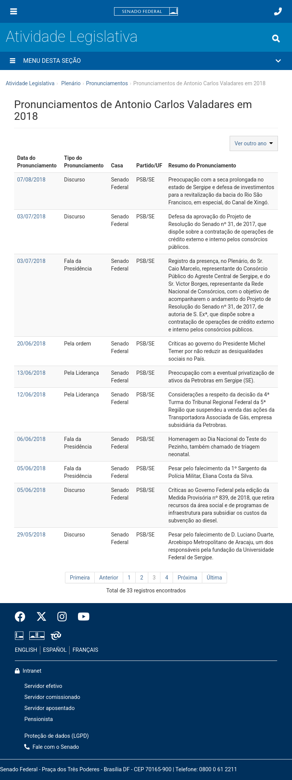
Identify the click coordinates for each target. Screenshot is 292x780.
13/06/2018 (31, 373)
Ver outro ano (254, 143)
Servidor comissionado (52, 697)
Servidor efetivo (43, 686)
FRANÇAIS (85, 650)
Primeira (80, 578)
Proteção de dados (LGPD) (56, 736)
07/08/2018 (31, 180)
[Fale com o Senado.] (278, 11)
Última (214, 578)
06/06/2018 (31, 439)
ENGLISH (26, 650)
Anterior (108, 578)
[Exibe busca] (276, 38)
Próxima (187, 578)
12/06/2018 (31, 395)
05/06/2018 (31, 468)
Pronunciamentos (107, 83)
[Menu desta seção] (12, 61)
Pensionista (38, 719)
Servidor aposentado (49, 708)
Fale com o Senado (51, 747)
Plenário (71, 83)
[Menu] (14, 11)
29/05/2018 (31, 535)
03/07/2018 (31, 216)
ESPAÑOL (55, 650)
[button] (146, 61)
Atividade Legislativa (72, 37)
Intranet (28, 671)
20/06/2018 (31, 344)
